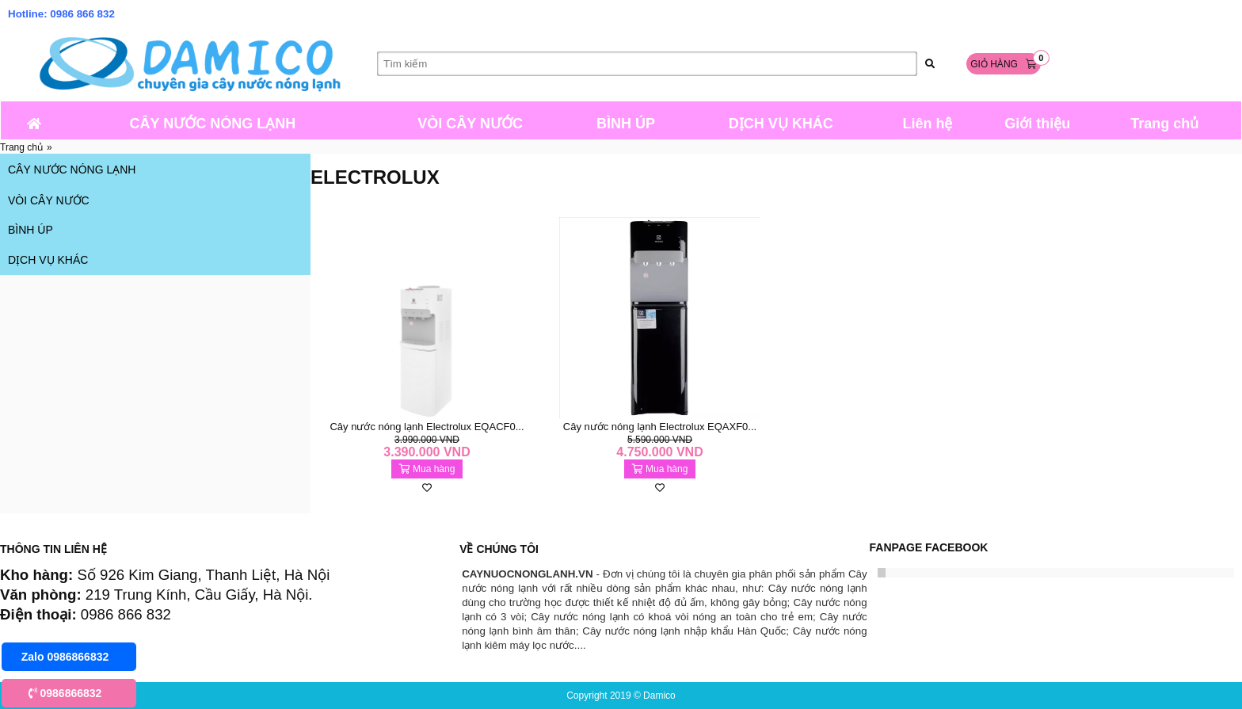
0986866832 (65, 693)
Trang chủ (21, 147)
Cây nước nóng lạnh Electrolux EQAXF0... (659, 427)
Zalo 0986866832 (65, 656)
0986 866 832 (82, 14)
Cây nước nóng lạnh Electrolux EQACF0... (427, 427)
